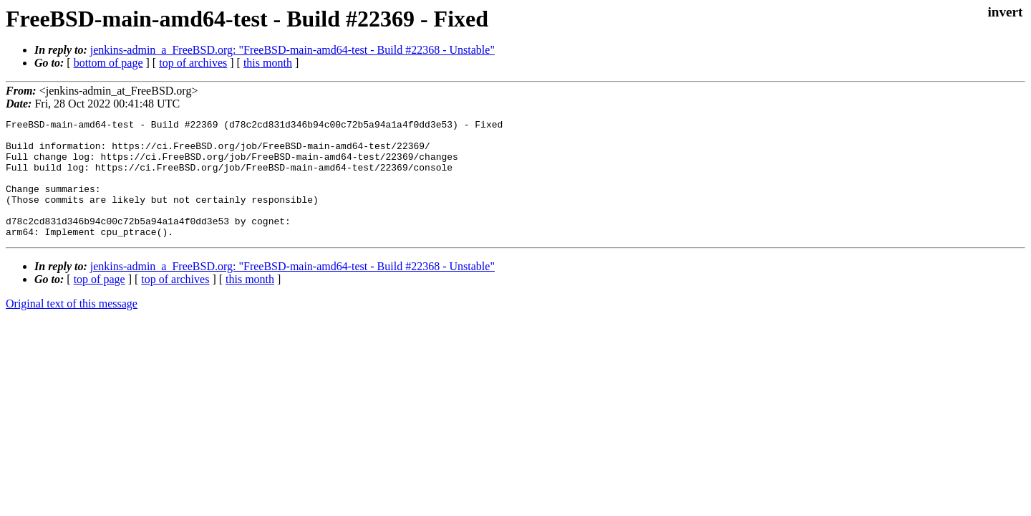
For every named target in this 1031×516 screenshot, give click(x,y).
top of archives (193, 63)
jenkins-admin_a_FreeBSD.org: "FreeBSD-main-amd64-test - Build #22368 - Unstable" (292, 50)
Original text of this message (71, 327)
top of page (99, 303)
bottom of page (108, 63)
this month (267, 63)
